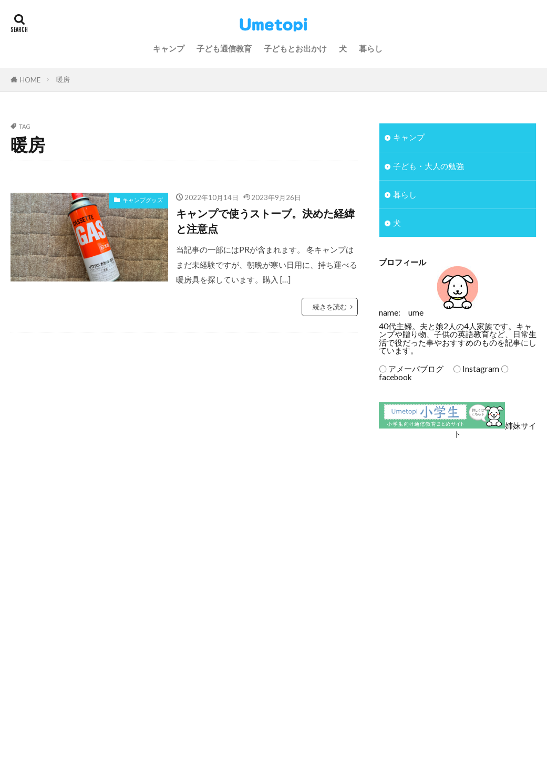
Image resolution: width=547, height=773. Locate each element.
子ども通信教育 (224, 48)
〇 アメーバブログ (411, 368)
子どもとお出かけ (295, 48)
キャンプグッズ (142, 199)
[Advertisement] (457, 524)
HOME (30, 80)
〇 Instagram (472, 368)
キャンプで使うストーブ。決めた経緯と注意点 (265, 221)
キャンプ (168, 48)
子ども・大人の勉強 (428, 166)
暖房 (63, 79)
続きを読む (330, 306)
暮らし (371, 48)
